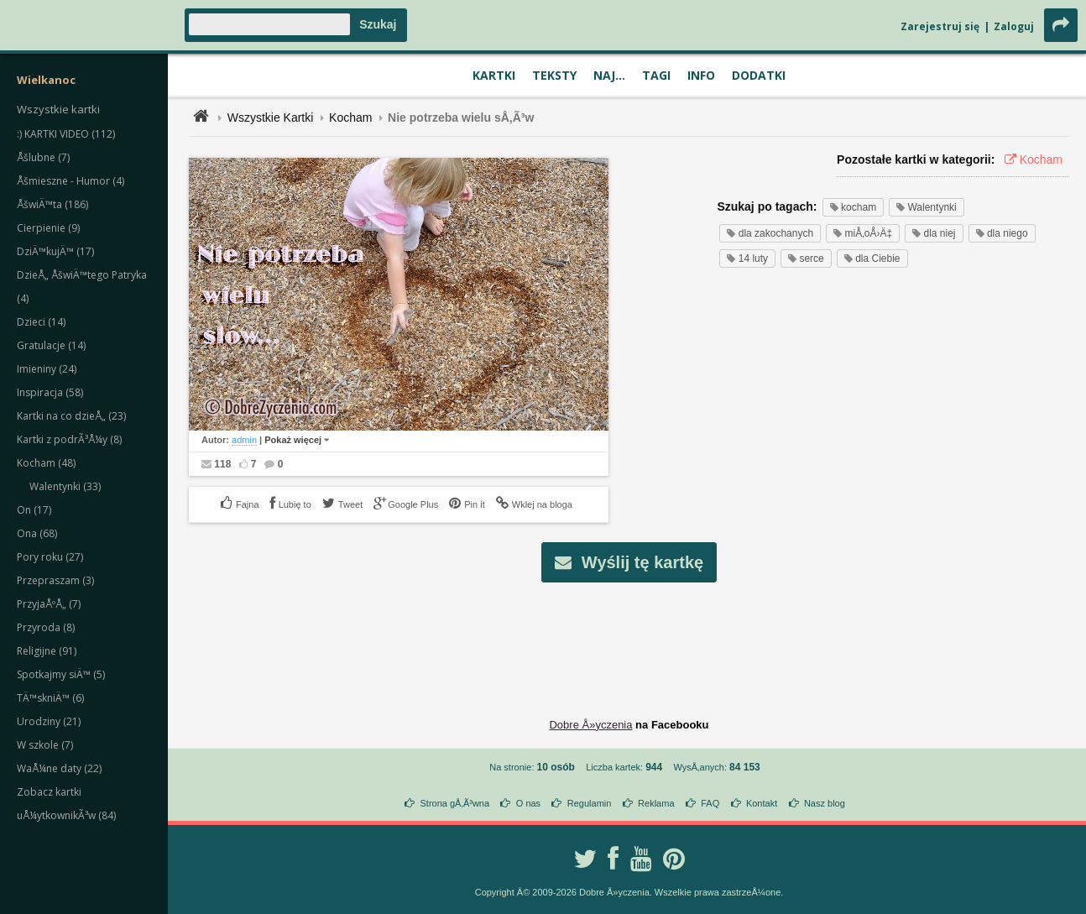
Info (701, 75)
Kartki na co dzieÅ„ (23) (71, 416)
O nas (528, 803)
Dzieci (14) (41, 322)
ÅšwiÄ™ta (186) (52, 204)
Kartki (494, 75)
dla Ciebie (872, 258)
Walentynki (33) (65, 486)
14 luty (747, 258)
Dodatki (759, 75)
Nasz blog (824, 803)
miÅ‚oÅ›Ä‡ (862, 233)
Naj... (609, 75)
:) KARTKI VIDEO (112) (66, 134)
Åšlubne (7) (43, 157)
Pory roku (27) (50, 557)
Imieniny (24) (46, 369)
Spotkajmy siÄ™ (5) (61, 674)
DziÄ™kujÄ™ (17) (55, 251)
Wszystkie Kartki (270, 117)
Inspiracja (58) (50, 392)
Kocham (350, 117)
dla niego (1002, 233)
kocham (853, 207)
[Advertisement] (629, 637)
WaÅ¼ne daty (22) (59, 768)
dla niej (933, 233)
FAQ (710, 803)
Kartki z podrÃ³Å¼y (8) (69, 439)
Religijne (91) (46, 651)
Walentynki (926, 207)
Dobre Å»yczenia (590, 724)
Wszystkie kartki (58, 109)
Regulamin (589, 803)
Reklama (656, 803)
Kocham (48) (46, 463)
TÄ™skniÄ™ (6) (50, 698)
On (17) (34, 510)
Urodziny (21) (49, 721)
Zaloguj (1014, 26)
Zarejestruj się (940, 26)
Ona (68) (37, 533)
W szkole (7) (45, 745)
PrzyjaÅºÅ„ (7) (49, 604)
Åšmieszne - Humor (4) (70, 181)
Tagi (656, 75)
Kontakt (761, 803)
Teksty (554, 75)
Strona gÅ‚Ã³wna (455, 803)
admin (244, 440)
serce (806, 258)
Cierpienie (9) (48, 228)
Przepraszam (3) (55, 580)
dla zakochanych (770, 233)
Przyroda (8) (46, 627)
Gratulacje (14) (51, 345)
